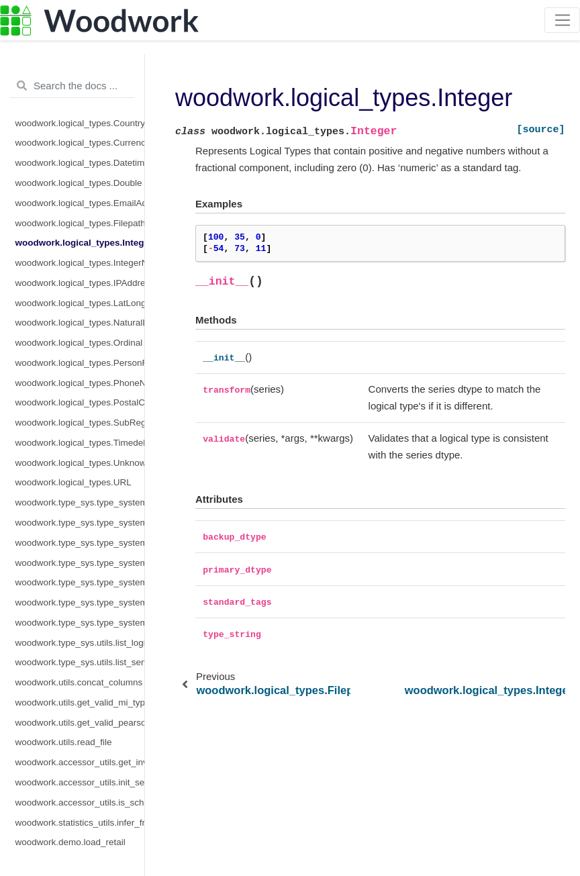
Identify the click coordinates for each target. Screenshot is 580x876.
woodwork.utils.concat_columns (79, 682)
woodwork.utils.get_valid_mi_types (80, 702)
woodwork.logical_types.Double (78, 183)
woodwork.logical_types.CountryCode (80, 123)
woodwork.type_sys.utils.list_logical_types (80, 643)
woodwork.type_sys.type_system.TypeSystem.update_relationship (80, 623)
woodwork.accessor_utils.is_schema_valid (80, 802)
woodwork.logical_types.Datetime (80, 163)
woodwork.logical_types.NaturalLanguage (80, 323)
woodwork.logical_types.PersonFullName (80, 363)
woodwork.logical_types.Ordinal (79, 343)
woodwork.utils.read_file (63, 742)
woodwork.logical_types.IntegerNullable (80, 263)
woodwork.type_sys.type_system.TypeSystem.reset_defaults (80, 582)
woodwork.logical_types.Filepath (80, 223)
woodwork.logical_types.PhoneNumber (80, 383)
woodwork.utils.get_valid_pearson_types (80, 723)
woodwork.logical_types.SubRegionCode (80, 423)
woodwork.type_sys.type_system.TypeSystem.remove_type (80, 563)
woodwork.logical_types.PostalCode (80, 402)
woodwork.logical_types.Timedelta (80, 443)
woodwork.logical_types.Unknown (80, 463)
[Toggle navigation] (562, 20)
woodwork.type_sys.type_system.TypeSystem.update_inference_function (80, 602)
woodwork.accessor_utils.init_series (80, 782)
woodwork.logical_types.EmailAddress (80, 203)
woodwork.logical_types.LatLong (80, 303)
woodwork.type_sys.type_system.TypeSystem (80, 502)
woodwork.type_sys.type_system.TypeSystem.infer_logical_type (80, 543)
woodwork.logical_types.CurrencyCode (80, 143)
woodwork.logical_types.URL (73, 482)
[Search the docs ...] (72, 86)
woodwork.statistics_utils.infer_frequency (80, 823)
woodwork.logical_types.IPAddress (80, 283)
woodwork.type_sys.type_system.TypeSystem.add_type (80, 523)
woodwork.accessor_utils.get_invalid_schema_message (80, 762)
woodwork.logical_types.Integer (80, 243)
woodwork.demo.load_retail (70, 842)
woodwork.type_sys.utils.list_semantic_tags (80, 662)
